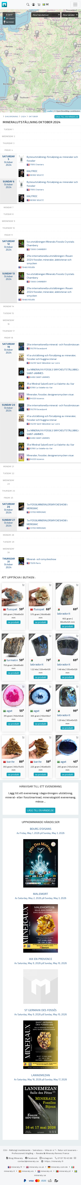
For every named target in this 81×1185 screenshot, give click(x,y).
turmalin (10, 660)
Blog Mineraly (14, 1158)
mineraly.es (26, 1171)
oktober (33, 116)
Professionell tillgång (23, 1153)
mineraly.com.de (58, 1167)
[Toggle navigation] (75, 4)
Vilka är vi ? (50, 1150)
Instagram (46, 1158)
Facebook (31, 1158)
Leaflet (50, 111)
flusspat (10, 609)
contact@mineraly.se (28, 1161)
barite (9, 761)
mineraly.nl (45, 1171)
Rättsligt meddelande (19, 1150)
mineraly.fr (15, 1167)
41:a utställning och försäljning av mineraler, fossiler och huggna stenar (51, 359)
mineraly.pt (63, 1171)
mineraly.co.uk (35, 1167)
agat (7, 710)
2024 (23, 116)
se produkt (13, 622)
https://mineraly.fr (54, 1161)
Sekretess (37, 1150)
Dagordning (11, 116)
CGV (5, 1150)
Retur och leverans (67, 1150)
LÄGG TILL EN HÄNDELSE (40, 810)
